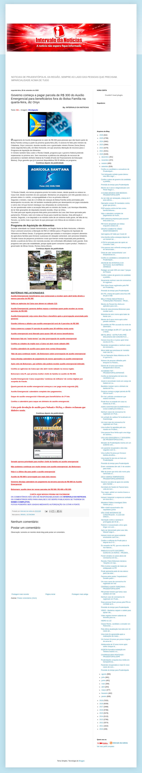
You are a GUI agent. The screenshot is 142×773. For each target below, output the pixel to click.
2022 (102, 148)
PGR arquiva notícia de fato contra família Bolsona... (113, 209)
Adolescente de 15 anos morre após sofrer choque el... (114, 645)
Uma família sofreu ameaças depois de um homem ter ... (115, 238)
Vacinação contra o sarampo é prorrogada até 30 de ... (112, 521)
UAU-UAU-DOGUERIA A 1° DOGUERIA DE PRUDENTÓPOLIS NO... (115, 439)
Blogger (82, 761)
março (103, 690)
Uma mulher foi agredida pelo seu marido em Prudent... (113, 428)
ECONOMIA (31, 514)
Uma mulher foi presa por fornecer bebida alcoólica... (113, 454)
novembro (105, 160)
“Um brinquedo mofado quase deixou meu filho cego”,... (114, 175)
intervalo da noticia (26, 511)
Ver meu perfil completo (105, 746)
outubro (104, 163)
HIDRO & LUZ (106, 621)
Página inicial (50, 594)
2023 (102, 145)
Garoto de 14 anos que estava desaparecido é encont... (112, 367)
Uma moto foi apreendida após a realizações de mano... (113, 635)
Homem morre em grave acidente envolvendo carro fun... (113, 536)
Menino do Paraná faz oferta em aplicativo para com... (112, 305)
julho (103, 677)
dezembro (105, 157)
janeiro (104, 696)
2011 (102, 726)
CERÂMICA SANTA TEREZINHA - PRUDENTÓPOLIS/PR (113, 588)
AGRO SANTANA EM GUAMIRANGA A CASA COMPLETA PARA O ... (115, 408)
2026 (102, 135)
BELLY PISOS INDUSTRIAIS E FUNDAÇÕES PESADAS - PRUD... (115, 300)
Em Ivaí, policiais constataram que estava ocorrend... (113, 397)
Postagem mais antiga (80, 594)
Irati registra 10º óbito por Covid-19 (113, 234)
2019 (102, 700)
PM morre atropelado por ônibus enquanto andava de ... (113, 225)
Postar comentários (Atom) (27, 598)
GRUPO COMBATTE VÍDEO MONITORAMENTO (111, 230)
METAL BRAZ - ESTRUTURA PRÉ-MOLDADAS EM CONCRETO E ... (114, 336)
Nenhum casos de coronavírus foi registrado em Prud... (113, 413)
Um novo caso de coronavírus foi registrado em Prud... (113, 423)
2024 (102, 141)
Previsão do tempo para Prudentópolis (115, 185)
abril (103, 687)
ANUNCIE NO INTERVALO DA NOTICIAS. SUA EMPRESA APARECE (112, 265)
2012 (102, 723)
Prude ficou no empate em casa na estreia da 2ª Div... (113, 403)
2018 (102, 704)
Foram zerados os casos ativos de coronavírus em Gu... (113, 557)
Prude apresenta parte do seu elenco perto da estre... (114, 572)
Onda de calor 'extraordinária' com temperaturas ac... (113, 254)
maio (103, 684)
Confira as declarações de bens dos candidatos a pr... (114, 377)
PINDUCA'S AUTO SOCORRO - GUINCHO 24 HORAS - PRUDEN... (115, 552)
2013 (102, 719)
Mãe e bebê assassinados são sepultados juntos (112, 508)
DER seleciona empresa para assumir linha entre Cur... (115, 220)
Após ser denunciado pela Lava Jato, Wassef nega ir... (114, 531)
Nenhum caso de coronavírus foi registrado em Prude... (113, 598)
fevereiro (104, 693)
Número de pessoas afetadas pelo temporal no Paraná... (113, 361)
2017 (102, 707)
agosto (104, 674)
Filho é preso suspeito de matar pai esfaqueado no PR (114, 567)
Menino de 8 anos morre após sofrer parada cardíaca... (114, 320)
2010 (102, 729)
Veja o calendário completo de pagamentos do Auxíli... (112, 214)
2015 (102, 713)
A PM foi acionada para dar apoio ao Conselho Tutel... (114, 243)
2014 (102, 716)
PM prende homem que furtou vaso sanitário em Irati (114, 593)
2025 (102, 138)
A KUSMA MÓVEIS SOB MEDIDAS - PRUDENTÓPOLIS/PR (114, 194)
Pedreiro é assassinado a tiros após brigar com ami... (114, 526)
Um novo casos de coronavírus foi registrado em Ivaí (113, 582)
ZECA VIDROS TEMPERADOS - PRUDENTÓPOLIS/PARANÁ (113, 478)
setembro (105, 166)
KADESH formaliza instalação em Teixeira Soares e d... (113, 650)
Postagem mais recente (20, 594)
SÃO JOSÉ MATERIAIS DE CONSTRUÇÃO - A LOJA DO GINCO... (113, 515)
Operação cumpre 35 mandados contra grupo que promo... (115, 204)
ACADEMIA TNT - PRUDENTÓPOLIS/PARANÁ (112, 372)
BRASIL (23, 514)
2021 (102, 151)
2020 (102, 154)
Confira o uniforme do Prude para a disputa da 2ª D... (114, 541)
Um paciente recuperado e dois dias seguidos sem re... (114, 449)
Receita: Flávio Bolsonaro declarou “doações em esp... (113, 562)
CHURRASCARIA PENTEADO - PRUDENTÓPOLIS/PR (113, 656)
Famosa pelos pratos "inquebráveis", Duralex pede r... (114, 577)
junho (103, 680)
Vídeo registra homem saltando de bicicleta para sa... (113, 616)
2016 (102, 710)
